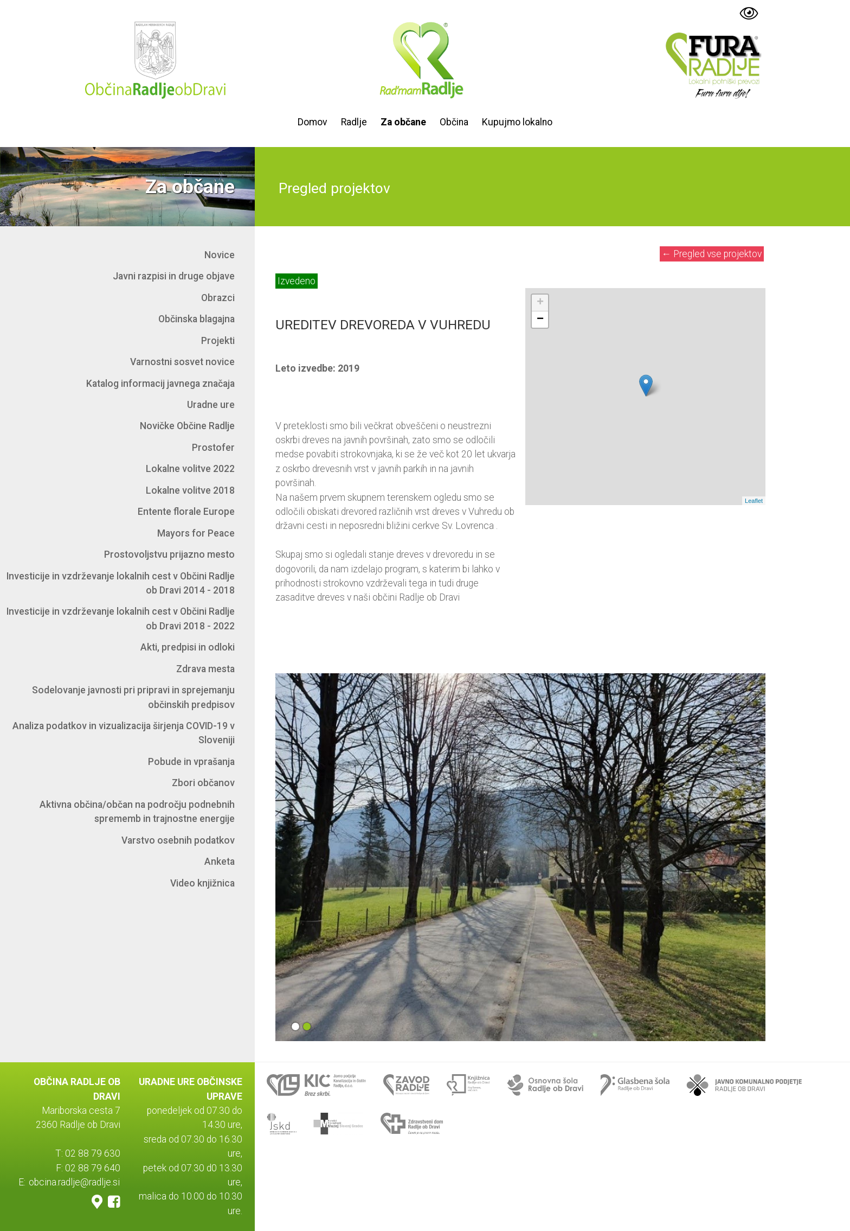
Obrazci (218, 297)
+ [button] (540, 303)
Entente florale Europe (186, 511)
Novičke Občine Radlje (187, 425)
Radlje (354, 122)
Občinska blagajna (196, 319)
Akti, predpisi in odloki (187, 647)
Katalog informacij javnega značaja (160, 383)
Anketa (219, 861)
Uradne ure (211, 404)
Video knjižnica (202, 883)
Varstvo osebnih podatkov (178, 840)
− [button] (540, 319)
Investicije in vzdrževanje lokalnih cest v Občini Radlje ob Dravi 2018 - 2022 (121, 618)
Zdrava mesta (205, 669)
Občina (454, 122)
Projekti (218, 340)
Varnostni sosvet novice (182, 361)
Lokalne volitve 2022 (190, 468)
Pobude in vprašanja (191, 761)
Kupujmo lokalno (517, 122)
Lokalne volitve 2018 (190, 490)
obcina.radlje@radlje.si (74, 1182)
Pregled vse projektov (712, 253)
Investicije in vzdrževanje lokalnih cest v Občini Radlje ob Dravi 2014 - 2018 (121, 583)
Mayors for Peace (196, 533)
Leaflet (754, 500)
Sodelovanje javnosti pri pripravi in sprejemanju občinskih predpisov (133, 697)
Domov (312, 122)
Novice (219, 255)
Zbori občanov (203, 782)
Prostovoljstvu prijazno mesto (169, 554)
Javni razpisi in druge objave (174, 276)
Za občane (403, 122)
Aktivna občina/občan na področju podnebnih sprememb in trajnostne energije (137, 811)
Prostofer (213, 447)
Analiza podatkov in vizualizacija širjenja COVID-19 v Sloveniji (123, 732)
